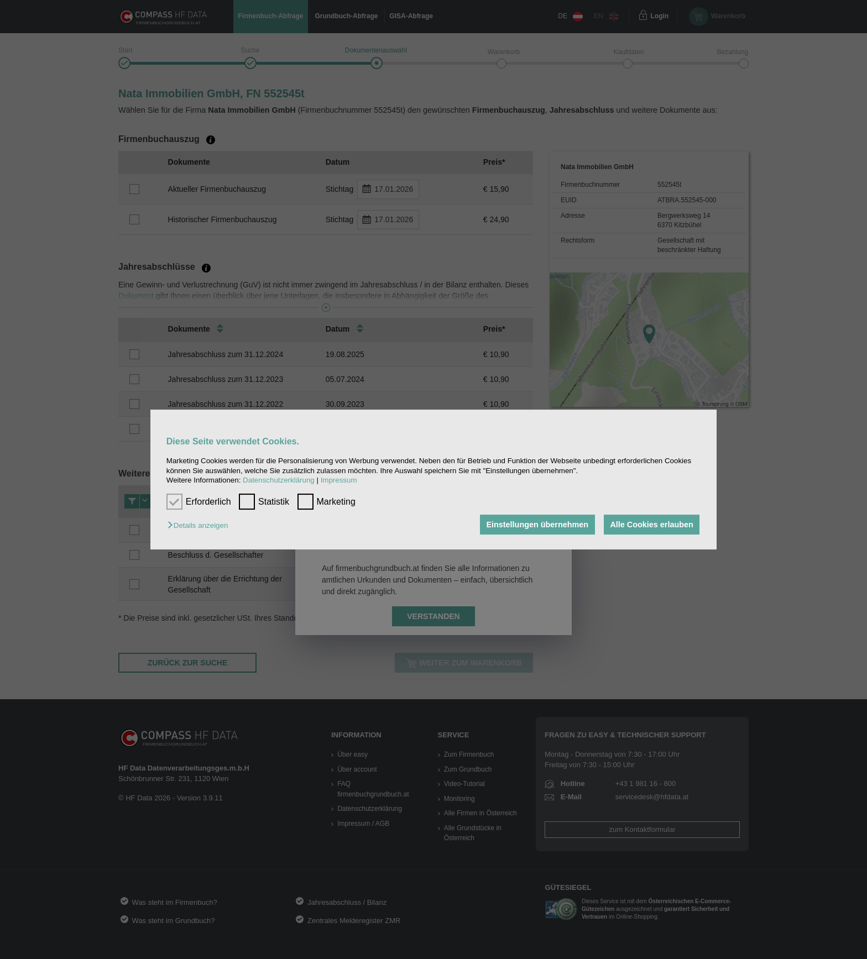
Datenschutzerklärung (279, 480)
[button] (200, 525)
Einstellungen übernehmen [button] (537, 524)
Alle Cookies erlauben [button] (651, 524)
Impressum (339, 480)
